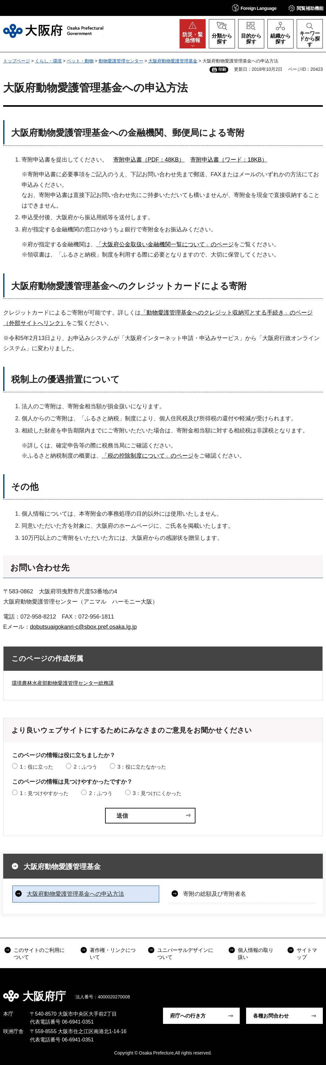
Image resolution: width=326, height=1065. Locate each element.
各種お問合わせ (271, 1015)
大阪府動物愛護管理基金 (172, 60)
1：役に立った (36, 767)
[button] (254, 8)
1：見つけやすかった (44, 793)
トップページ (16, 60)
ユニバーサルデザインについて (185, 953)
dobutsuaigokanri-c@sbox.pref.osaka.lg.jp (83, 627)
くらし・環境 (48, 60)
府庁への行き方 (188, 1015)
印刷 (222, 69)
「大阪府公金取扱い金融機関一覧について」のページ (165, 244)
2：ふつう (85, 767)
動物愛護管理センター (121, 60)
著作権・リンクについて (113, 953)
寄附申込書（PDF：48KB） (149, 159)
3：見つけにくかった (157, 793)
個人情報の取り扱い (255, 953)
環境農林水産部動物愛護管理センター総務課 (63, 683)
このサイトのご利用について (39, 953)
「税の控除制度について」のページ (148, 456)
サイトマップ (307, 953)
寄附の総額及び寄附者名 (214, 894)
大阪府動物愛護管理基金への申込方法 (75, 894)
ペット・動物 (80, 60)
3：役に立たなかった (141, 767)
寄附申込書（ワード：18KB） (228, 159)
